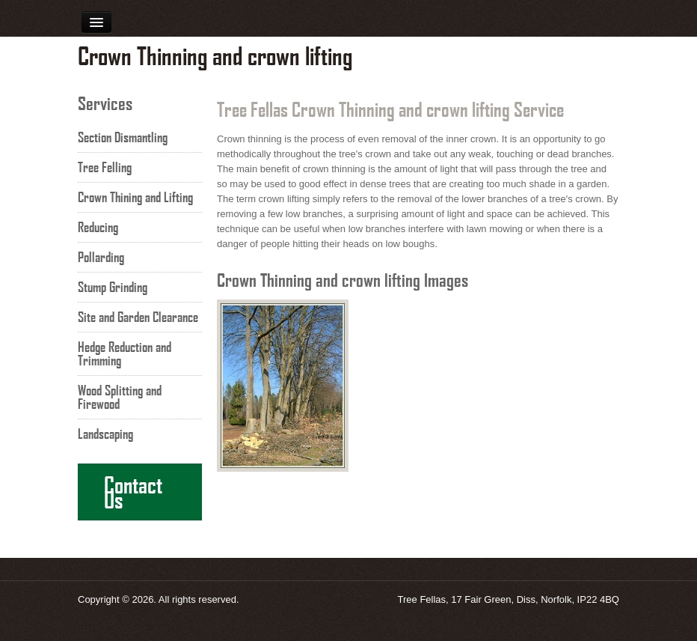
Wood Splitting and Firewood (120, 397)
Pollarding (101, 257)
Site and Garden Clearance (138, 317)
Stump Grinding (112, 287)
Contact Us (133, 492)
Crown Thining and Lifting (135, 197)
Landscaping (105, 433)
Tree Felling (105, 167)
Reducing (98, 227)
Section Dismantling (123, 137)
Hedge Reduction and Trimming (124, 353)
